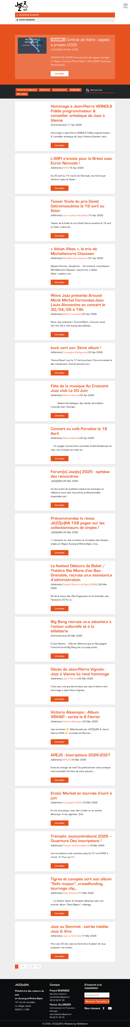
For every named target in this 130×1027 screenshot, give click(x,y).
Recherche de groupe (27, 15)
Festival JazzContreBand (75, 845)
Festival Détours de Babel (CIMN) (80, 584)
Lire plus (59, 73)
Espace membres (25, 20)
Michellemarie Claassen (75, 258)
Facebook (103, 1008)
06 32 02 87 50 (57, 1000)
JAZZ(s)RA (75, 90)
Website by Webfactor (76, 1024)
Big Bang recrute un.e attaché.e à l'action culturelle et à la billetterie (81, 626)
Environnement (60, 90)
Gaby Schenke (70, 893)
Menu (125, 6)
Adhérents (44, 90)
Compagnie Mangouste (75, 352)
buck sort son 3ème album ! (76, 348)
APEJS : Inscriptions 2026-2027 (80, 755)
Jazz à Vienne (70, 678)
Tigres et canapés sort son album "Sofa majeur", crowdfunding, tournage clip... (81, 883)
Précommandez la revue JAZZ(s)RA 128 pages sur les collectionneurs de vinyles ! (78, 523)
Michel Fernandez (72, 314)
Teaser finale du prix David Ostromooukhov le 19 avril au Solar (77, 206)
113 (38, 967)
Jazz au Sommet (71, 936)
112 (32, 967)
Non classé (22, 94)
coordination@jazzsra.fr (60, 997)
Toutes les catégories (26, 90)
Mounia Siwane (70, 395)
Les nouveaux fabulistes (75, 215)
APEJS (66, 760)
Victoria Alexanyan (72, 721)
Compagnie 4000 (72, 802)
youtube (110, 1008)
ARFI (65, 168)
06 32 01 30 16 (57, 1017)
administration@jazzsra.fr (61, 1014)
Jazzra (32, 6)
